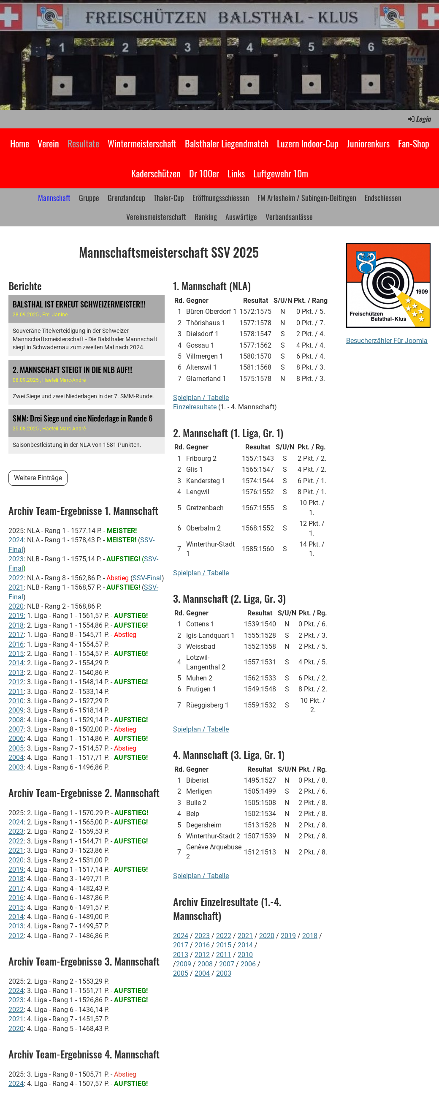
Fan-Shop (413, 143)
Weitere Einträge (38, 478)
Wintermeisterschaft (142, 143)
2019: (16, 616)
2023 (16, 559)
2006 (16, 738)
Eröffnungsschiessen (220, 197)
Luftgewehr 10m (280, 173)
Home (19, 143)
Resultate (83, 143)
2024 (16, 540)
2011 (16, 692)
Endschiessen (383, 197)
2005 (16, 748)
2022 (16, 578)
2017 (16, 635)
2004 (16, 757)
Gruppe (89, 197)
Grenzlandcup (126, 197)
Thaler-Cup (169, 197)
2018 (16, 625)
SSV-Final (147, 578)
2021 (16, 587)
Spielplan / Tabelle (201, 398)
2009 (16, 710)
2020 (16, 606)
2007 (16, 729)
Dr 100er (204, 173)
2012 (16, 682)
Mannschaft (54, 197)
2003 (16, 767)
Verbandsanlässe (289, 216)
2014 (16, 663)
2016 (16, 644)
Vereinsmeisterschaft (156, 216)
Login (418, 119)
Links (236, 173)
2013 (16, 673)
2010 (16, 701)
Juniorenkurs (368, 143)
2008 (16, 720)
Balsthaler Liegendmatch (226, 143)
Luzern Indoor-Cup (308, 143)
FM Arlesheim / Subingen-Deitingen (306, 197)
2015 (16, 654)
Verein (48, 143)
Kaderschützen (156, 173)
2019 (288, 936)
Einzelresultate (195, 407)
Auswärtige (241, 216)
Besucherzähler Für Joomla (387, 341)
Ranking (206, 216)
